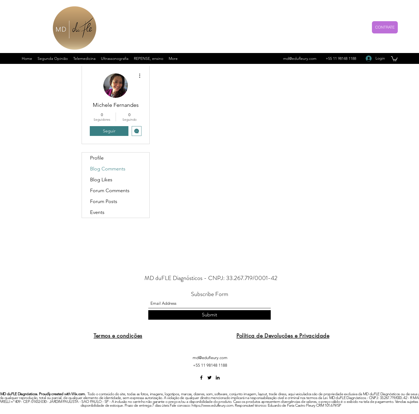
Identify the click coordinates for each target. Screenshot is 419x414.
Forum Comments (110, 191)
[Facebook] (201, 377)
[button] (394, 58)
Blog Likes (101, 180)
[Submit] (209, 315)
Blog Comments (107, 169)
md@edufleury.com (299, 58)
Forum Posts (103, 201)
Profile (97, 158)
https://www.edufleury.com (212, 405)
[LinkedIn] (217, 377)
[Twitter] (209, 377)
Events (97, 212)
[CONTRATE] (385, 27)
